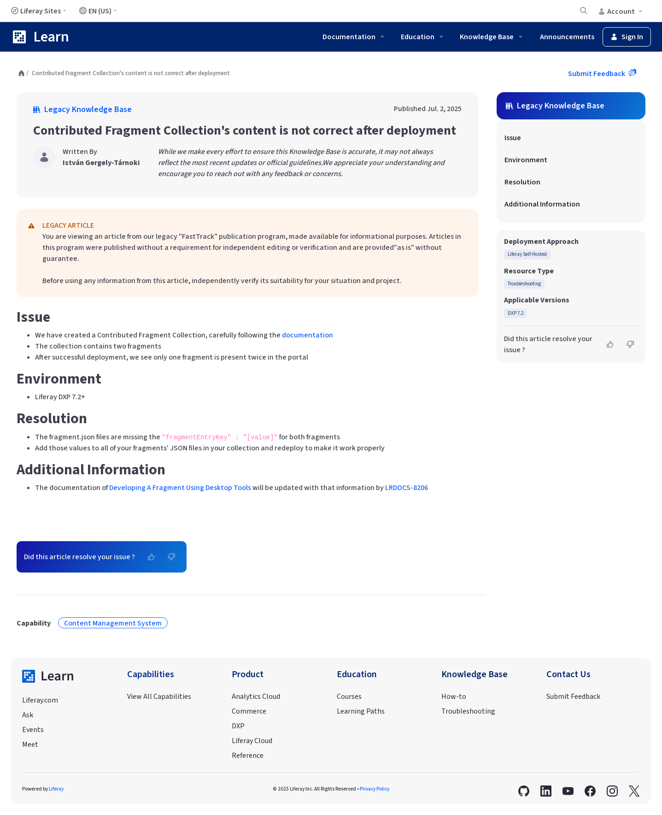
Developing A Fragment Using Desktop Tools (180, 488)
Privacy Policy (374, 788)
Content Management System (113, 623)
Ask (27, 715)
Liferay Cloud (252, 741)
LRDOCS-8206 (406, 488)
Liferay (56, 788)
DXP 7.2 (515, 313)
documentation (307, 335)
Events (33, 730)
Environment (525, 160)
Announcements (567, 37)
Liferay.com (40, 700)
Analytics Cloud (256, 696)
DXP (238, 726)
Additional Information (542, 204)
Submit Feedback (597, 74)
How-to (453, 696)
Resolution (522, 182)
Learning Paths (361, 711)
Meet (30, 744)
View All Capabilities (159, 696)
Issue (512, 138)
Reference (248, 755)
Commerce (249, 711)
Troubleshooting (524, 283)
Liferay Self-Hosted (527, 254)
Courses (349, 696)
